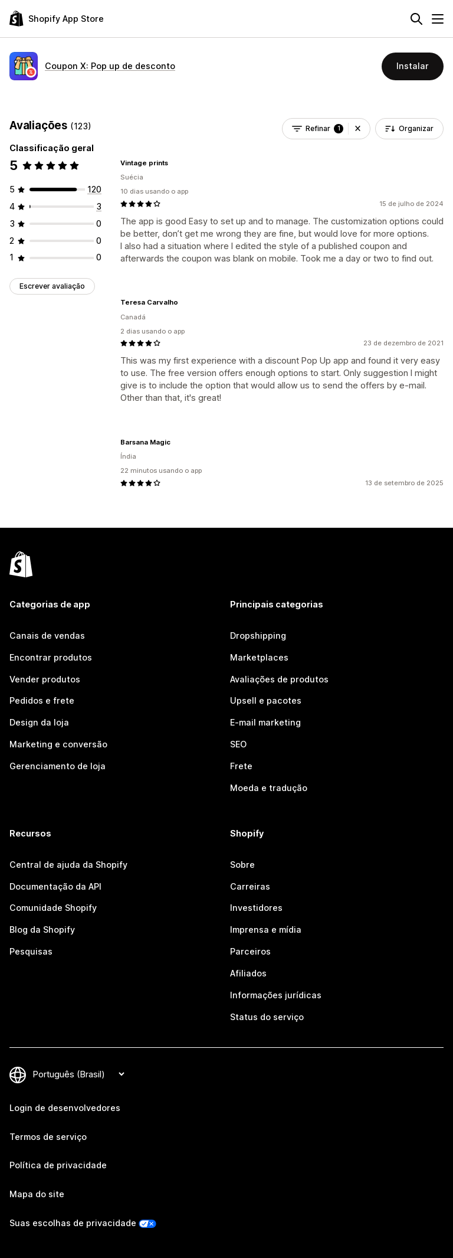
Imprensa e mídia (265, 929)
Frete (241, 766)
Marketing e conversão (58, 744)
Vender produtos (44, 679)
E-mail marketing (265, 722)
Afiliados (248, 973)
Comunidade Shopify (53, 908)
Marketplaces (259, 657)
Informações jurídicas (275, 995)
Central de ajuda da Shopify (68, 865)
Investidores (256, 908)
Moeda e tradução (268, 788)
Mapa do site (36, 1194)
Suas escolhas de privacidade (72, 1223)
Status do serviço (267, 1017)
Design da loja (39, 722)
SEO (238, 744)
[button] (357, 129)
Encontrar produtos (50, 657)
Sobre (242, 865)
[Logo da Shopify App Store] (56, 19)
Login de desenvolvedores (64, 1108)
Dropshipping (258, 635)
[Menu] (438, 19)
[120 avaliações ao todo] (94, 189)
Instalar (412, 66)
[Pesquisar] (416, 19)
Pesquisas (30, 951)
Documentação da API (55, 886)
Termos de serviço (48, 1137)
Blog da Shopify (42, 929)
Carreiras (250, 886)
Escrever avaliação (52, 286)
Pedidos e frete (41, 700)
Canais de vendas (47, 635)
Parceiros (250, 951)
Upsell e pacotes (265, 700)
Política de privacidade (58, 1165)
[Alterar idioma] (78, 1074)
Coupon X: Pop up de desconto (110, 66)
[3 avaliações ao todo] (98, 206)
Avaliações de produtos (279, 679)
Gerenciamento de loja (57, 766)
